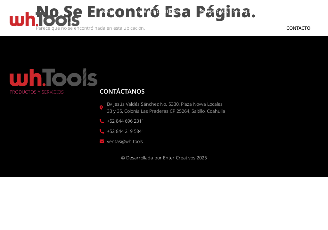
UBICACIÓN (291, 11)
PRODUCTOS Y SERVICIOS (228, 11)
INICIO (107, 11)
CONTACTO (298, 28)
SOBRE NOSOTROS (157, 11)
